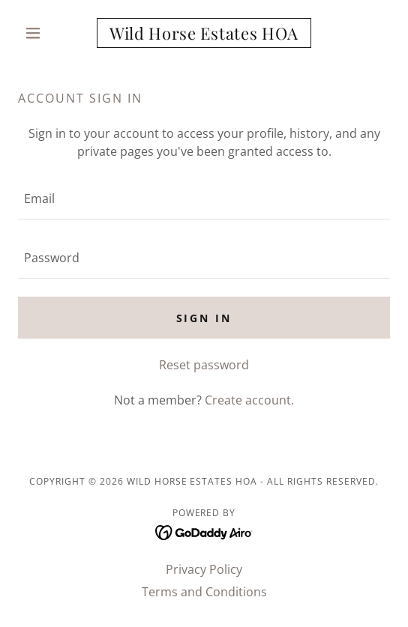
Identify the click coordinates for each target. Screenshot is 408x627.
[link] (204, 33)
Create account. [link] (249, 400)
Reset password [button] (204, 365)
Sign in (204, 318)
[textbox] (204, 198)
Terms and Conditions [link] (204, 592)
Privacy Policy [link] (204, 569)
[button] (46, 33)
